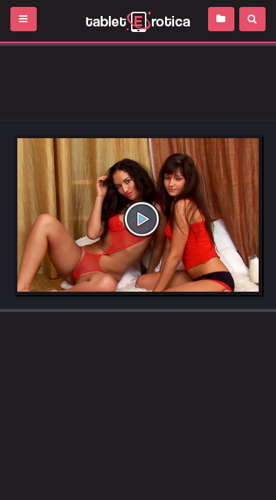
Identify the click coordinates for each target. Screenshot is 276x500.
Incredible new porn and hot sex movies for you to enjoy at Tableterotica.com (138, 21)
